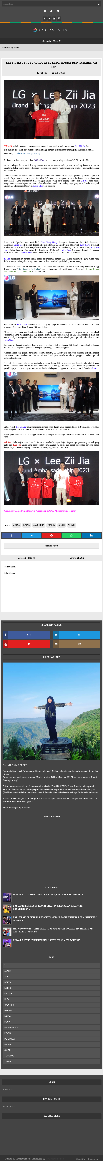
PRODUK (52, 524)
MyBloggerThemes (55, 1156)
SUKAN (63, 524)
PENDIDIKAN (11, 1037)
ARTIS (8, 975)
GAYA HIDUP (40, 524)
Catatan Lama (76, 556)
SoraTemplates (23, 1156)
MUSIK (8, 1020)
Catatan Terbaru (27, 556)
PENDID (9, 1031)
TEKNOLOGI (11, 1054)
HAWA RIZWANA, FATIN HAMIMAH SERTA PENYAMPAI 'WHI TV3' (47, 938)
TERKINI (72, 524)
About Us (80, 1157)
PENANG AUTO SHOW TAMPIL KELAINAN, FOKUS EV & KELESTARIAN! (49, 892)
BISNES (9, 986)
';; (6, 963)
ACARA (17, 524)
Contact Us (93, 1157)
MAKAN (9, 1014)
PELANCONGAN (12, 1025)
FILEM (8, 997)
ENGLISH (9, 991)
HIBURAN (10, 1009)
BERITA (28, 524)
